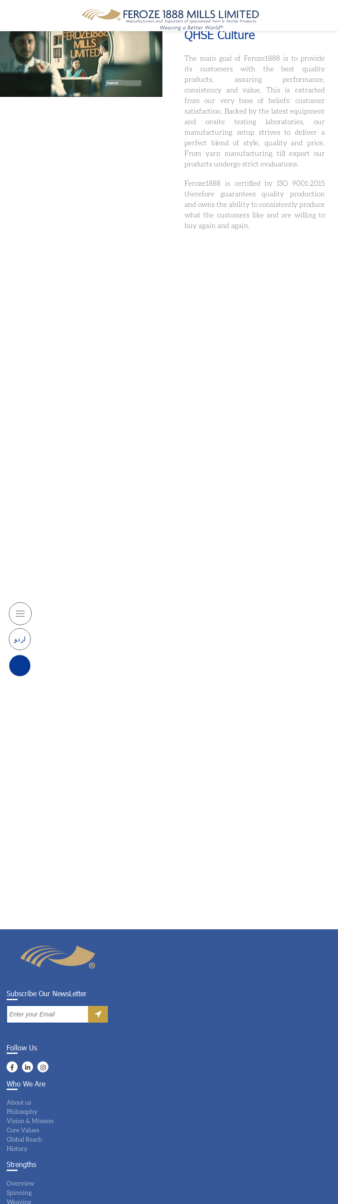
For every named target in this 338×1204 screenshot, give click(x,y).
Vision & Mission (30, 1120)
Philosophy (22, 1111)
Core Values (23, 1130)
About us (19, 1102)
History (17, 1148)
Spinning (19, 1192)
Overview (20, 1183)
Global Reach (24, 1139)
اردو (20, 625)
